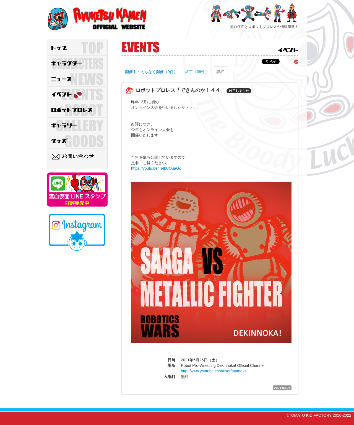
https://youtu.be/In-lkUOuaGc (156, 168)
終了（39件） (197, 71)
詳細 (220, 71)
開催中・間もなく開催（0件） (151, 71)
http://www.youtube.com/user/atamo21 (214, 371)
